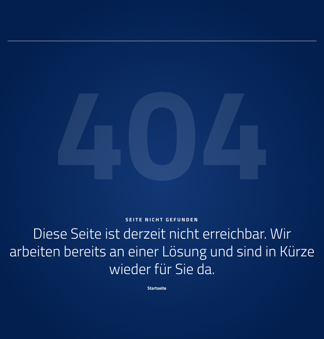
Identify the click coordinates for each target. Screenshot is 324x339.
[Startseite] (162, 287)
